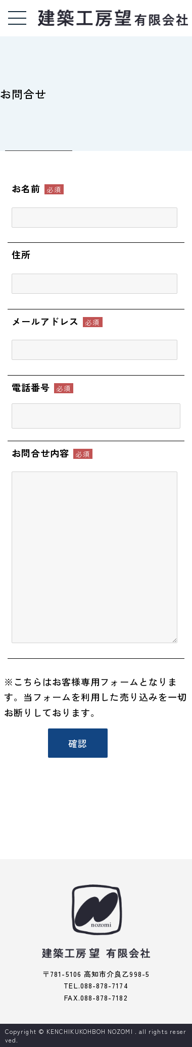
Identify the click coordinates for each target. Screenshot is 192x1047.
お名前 (26, 188)
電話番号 (31, 387)
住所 (21, 254)
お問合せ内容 (40, 452)
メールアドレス (45, 321)
